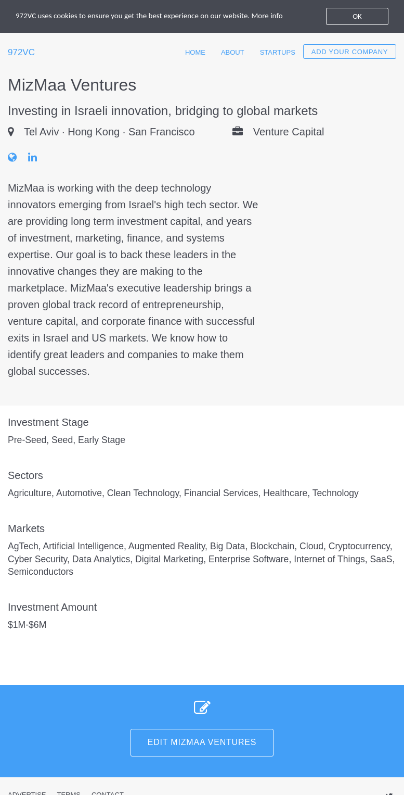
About (232, 52)
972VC (21, 52)
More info (267, 15)
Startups (277, 52)
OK (357, 16)
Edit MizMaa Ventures (202, 742)
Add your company (349, 52)
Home (195, 52)
